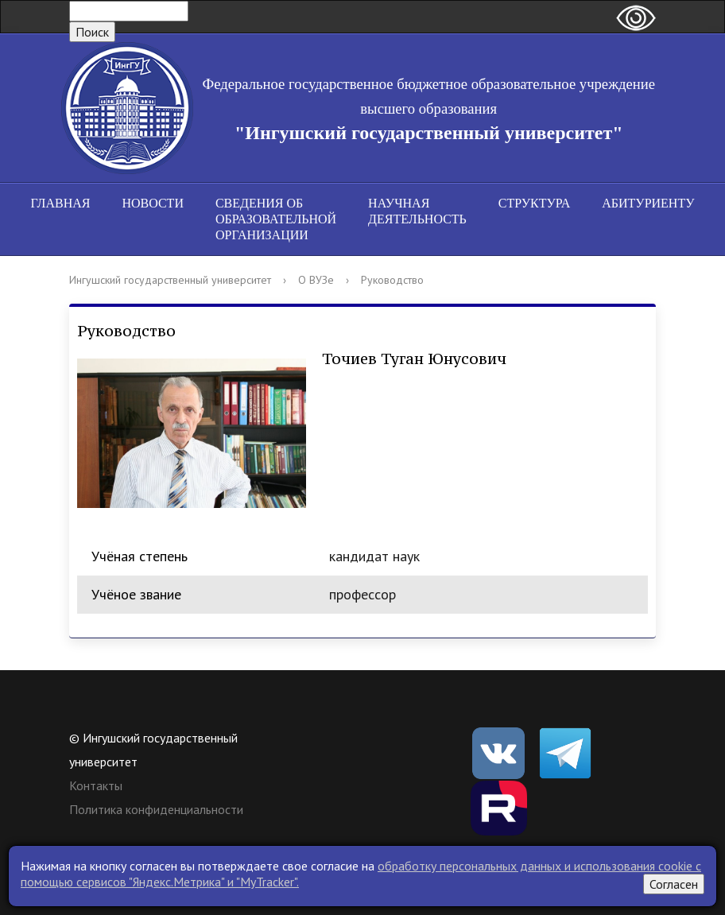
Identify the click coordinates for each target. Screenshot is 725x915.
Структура (534, 203)
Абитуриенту (648, 203)
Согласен (673, 884)
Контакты (95, 785)
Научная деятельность (417, 211)
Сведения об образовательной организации (275, 219)
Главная (61, 203)
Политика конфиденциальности (156, 809)
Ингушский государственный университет (170, 280)
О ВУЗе (316, 280)
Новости (153, 203)
